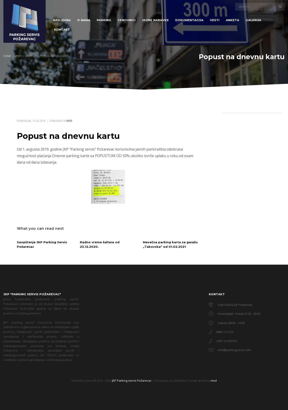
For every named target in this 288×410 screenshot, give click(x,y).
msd (214, 380)
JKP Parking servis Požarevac (132, 380)
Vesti (69, 120)
